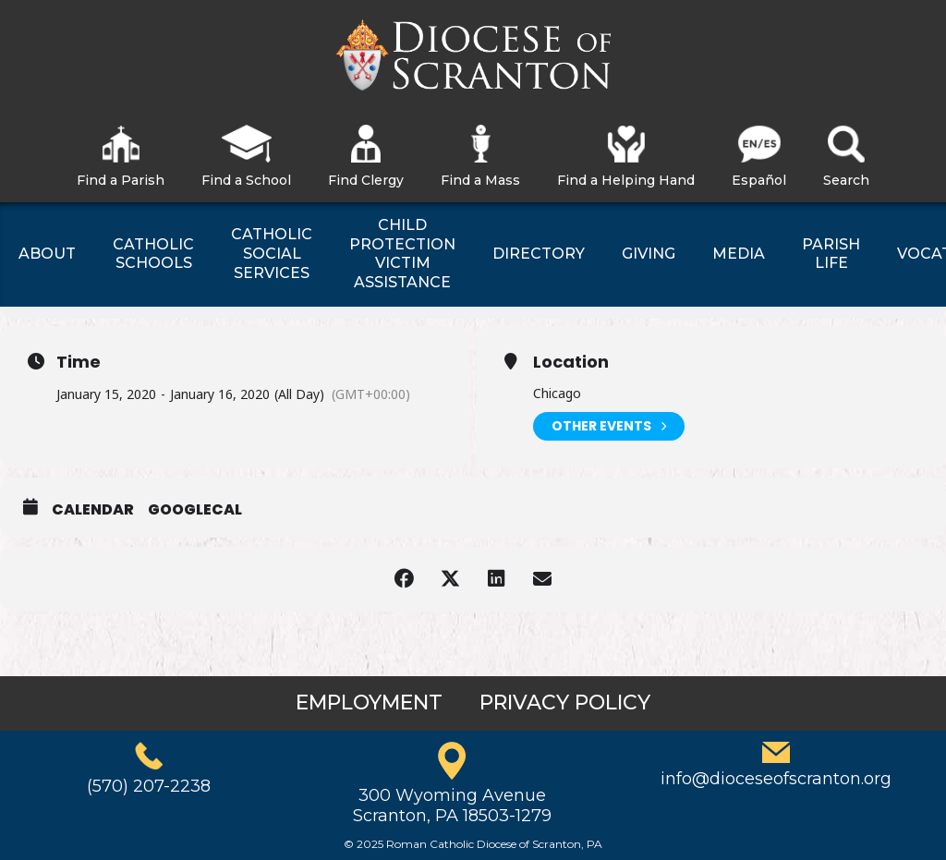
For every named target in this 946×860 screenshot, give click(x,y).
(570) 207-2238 (149, 786)
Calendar (93, 510)
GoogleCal (195, 510)
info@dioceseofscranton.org (776, 779)
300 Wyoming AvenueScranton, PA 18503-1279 (452, 805)
